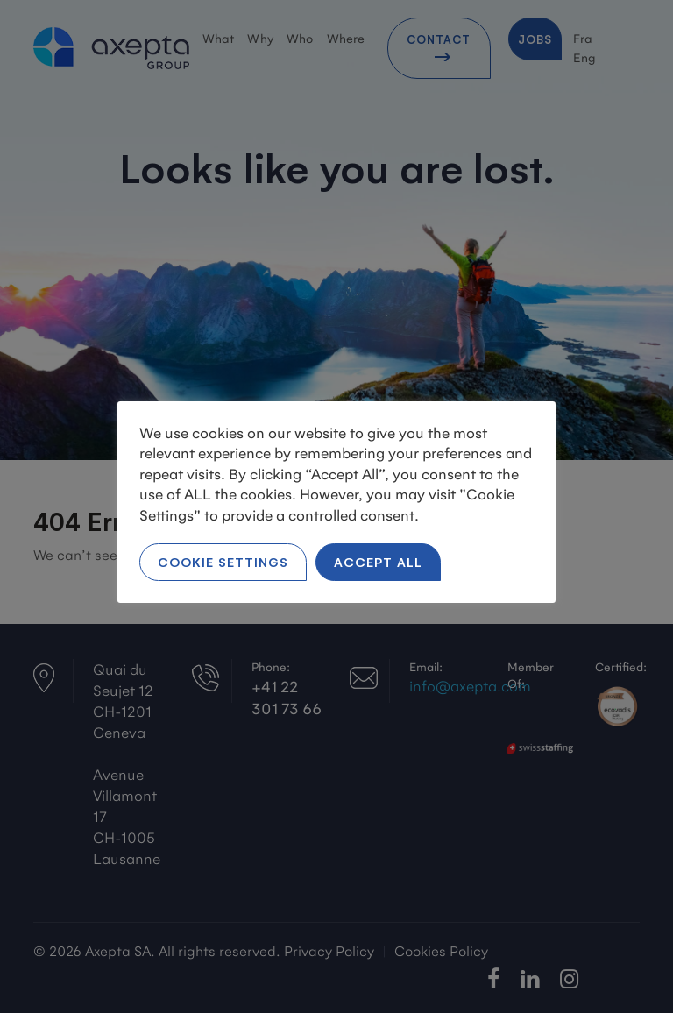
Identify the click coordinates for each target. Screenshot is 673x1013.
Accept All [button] (378, 561)
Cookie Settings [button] (223, 561)
